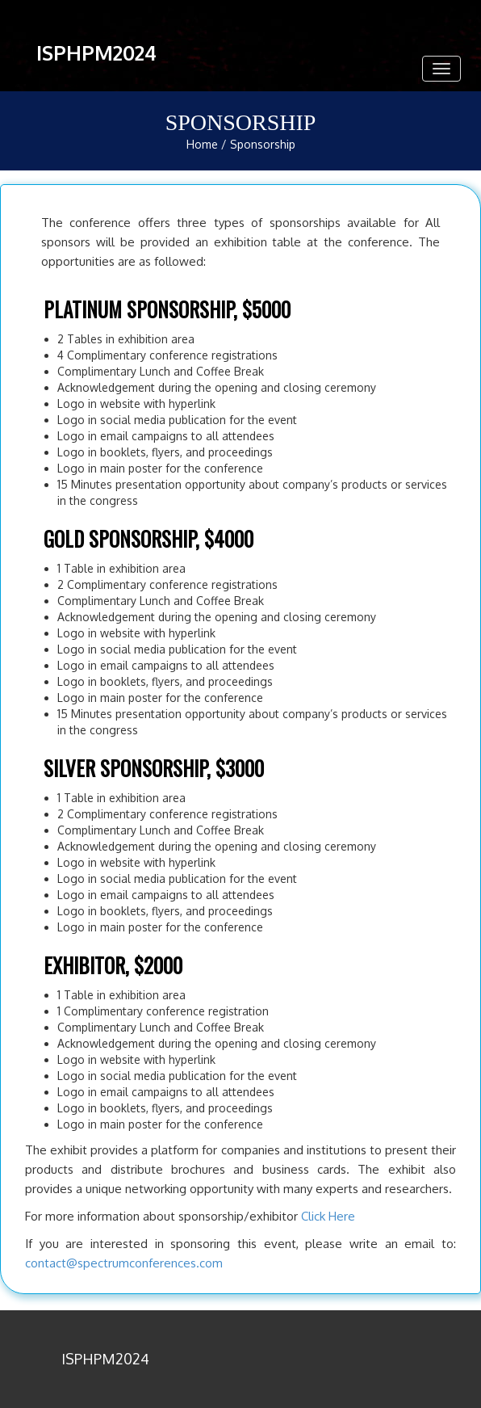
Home (202, 144)
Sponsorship (262, 144)
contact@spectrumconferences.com (124, 1263)
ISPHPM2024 (96, 52)
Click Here (328, 1216)
